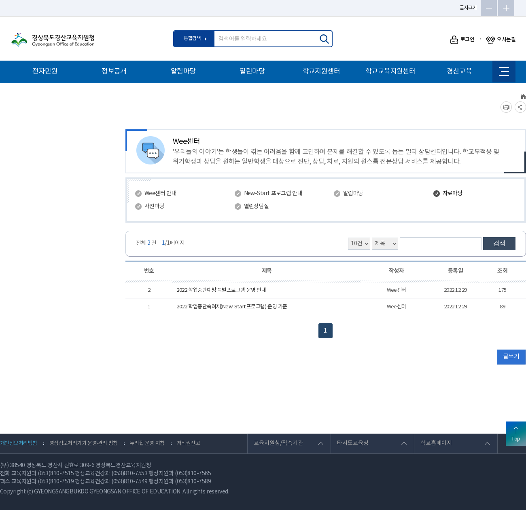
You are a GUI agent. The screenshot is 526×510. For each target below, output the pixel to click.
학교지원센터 (321, 71)
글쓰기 (511, 356)
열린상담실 (256, 206)
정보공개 (114, 71)
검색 (499, 243)
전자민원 (44, 71)
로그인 (462, 40)
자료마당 (453, 193)
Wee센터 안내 (160, 193)
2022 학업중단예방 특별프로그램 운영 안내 (221, 290)
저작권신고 (188, 443)
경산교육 (459, 71)
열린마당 (252, 71)
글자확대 (506, 8)
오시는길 (500, 40)
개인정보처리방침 (18, 443)
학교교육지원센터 (390, 71)
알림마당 (183, 71)
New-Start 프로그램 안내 (273, 193)
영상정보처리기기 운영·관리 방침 (83, 443)
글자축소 (489, 8)
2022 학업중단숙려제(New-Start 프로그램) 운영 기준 (231, 307)
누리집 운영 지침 (147, 443)
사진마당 (154, 206)
